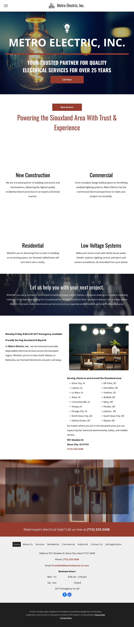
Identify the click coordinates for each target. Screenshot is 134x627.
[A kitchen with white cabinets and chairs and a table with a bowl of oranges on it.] (32, 223)
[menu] (5, 5)
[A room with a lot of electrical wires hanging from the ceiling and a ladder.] (101, 152)
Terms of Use (100, 615)
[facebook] (65, 594)
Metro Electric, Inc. (70, 5)
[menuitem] (16, 544)
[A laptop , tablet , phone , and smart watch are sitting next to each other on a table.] (101, 223)
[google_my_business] (69, 594)
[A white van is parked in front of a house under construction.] (32, 152)
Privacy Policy (66, 618)
